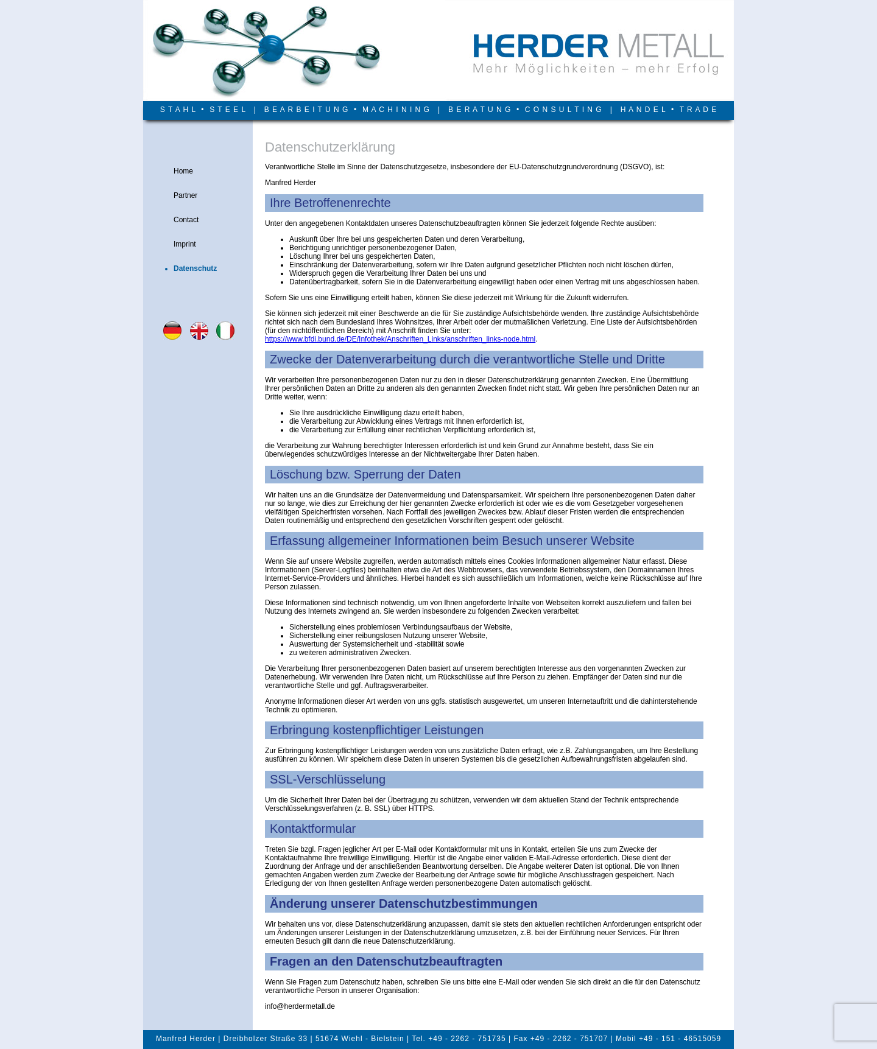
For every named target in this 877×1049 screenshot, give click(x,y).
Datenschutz (195, 268)
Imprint (185, 244)
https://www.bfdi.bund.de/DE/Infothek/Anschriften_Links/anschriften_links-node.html (400, 339)
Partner (185, 195)
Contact (186, 220)
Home (183, 171)
